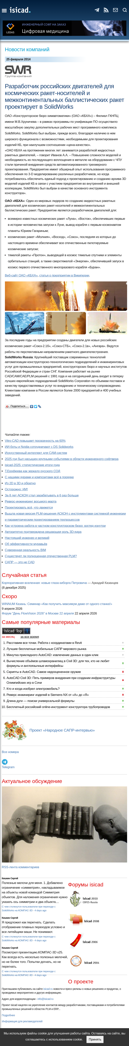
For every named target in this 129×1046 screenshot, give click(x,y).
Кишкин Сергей (10, 878)
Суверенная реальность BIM (25, 550)
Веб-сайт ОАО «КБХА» (21, 275)
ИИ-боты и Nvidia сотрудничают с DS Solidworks (39, 447)
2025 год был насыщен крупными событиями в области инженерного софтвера (62, 459)
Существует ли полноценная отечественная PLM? (41, 556)
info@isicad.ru (45, 998)
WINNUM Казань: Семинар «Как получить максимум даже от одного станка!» (57, 604)
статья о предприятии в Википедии (64, 275)
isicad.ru (48, 988)
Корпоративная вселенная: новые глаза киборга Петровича (44, 583)
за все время (29, 637)
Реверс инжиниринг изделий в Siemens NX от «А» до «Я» (48, 695)
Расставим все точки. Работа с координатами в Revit (44, 643)
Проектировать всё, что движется (29, 507)
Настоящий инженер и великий (27, 538)
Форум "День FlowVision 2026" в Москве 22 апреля (38, 613)
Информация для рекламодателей (22, 1021)
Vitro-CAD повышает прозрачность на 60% (35, 441)
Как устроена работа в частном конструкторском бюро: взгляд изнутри (55, 526)
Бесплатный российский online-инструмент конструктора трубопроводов (58, 707)
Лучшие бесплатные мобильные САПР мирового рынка (46, 649)
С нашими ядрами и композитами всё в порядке (39, 477)
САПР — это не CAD (19, 562)
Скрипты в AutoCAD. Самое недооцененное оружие (44, 672)
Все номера (10, 752)
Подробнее (8, 1015)
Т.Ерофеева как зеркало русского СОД (32, 471)
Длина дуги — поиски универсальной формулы (40, 701)
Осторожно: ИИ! (16, 489)
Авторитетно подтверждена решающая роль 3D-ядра (43, 532)
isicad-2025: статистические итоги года (32, 465)
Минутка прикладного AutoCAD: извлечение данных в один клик (52, 655)
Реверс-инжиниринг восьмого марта (30, 501)
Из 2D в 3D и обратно (20, 483)
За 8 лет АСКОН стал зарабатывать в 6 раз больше (42, 495)
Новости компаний (27, 49)
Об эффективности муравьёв (26, 544)
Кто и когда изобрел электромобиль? (33, 689)
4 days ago (40, 910)
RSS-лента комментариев (20, 867)
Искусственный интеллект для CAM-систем (36, 453)
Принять (95, 1039)
